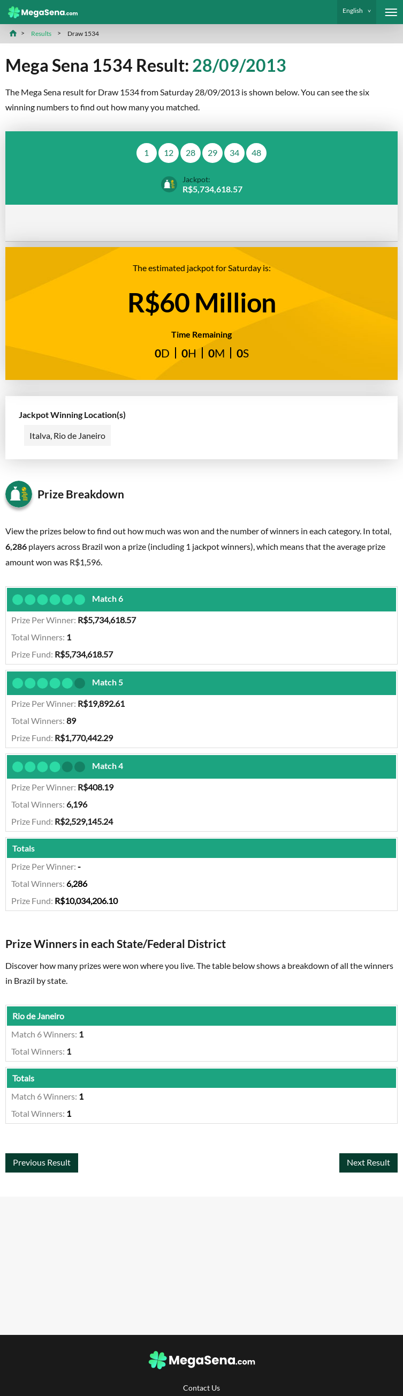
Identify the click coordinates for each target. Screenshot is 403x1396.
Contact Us (201, 1387)
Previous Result (42, 1164)
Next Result (368, 1164)
